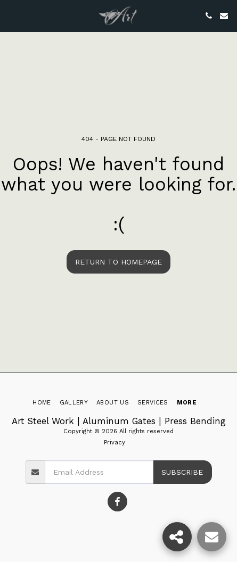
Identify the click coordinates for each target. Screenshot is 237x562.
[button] (12, 15)
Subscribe (182, 472)
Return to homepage (118, 262)
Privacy (114, 442)
